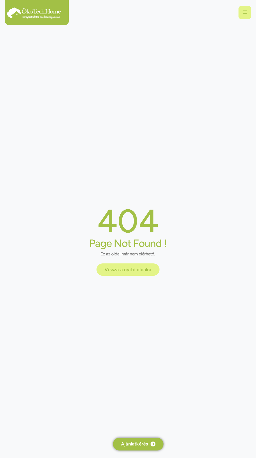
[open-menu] (244, 12)
